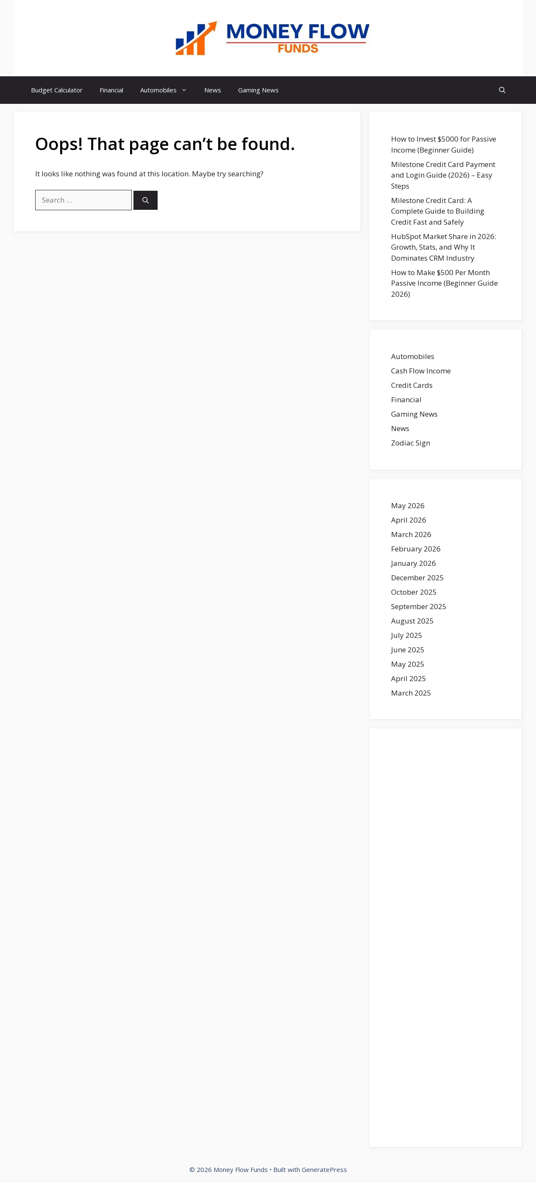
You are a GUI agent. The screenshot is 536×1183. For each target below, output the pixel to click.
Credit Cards (412, 385)
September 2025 (419, 606)
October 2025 (414, 592)
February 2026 (416, 549)
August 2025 (412, 621)
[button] (502, 90)
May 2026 (408, 505)
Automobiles (168, 90)
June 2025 (408, 649)
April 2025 (408, 678)
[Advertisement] (445, 938)
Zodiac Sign (410, 443)
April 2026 (408, 520)
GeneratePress (324, 1169)
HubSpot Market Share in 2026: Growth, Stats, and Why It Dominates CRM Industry (443, 247)
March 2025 (411, 693)
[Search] (145, 200)
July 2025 (406, 635)
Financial (111, 90)
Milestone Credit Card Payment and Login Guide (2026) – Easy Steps (443, 175)
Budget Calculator (57, 90)
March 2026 (411, 534)
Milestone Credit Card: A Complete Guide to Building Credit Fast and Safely (437, 211)
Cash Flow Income (421, 371)
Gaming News (258, 90)
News (212, 90)
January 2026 (413, 563)
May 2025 (408, 664)
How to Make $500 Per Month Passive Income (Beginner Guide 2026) (444, 283)
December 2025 (417, 577)
